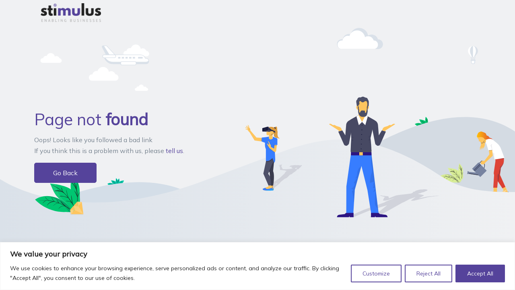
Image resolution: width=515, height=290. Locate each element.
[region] (257, 266)
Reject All (428, 273)
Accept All (480, 273)
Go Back (65, 173)
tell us (174, 151)
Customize (376, 273)
